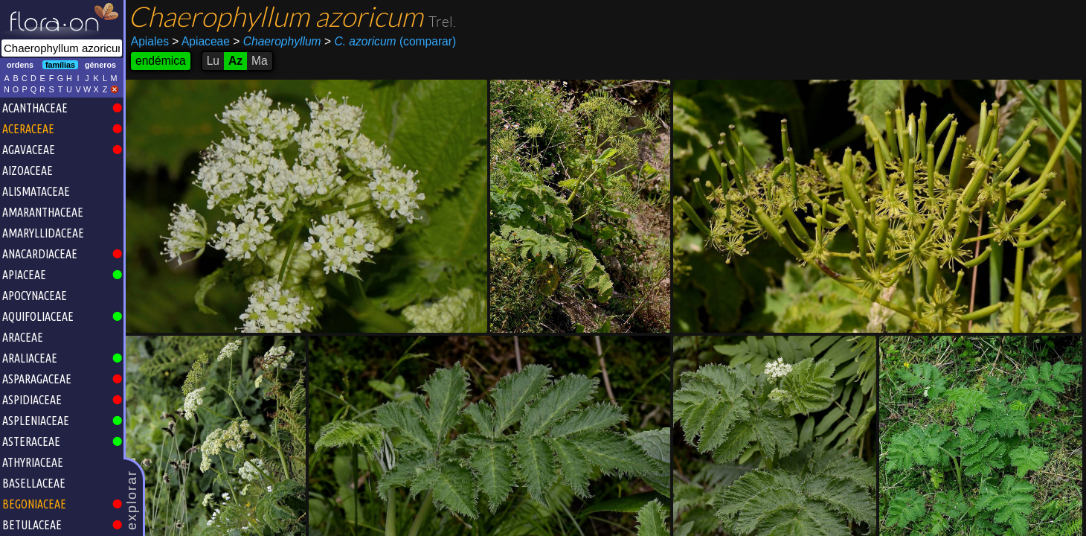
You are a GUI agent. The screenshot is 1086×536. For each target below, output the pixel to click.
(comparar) (390, 41)
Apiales (150, 41)
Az (235, 60)
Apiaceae (201, 41)
